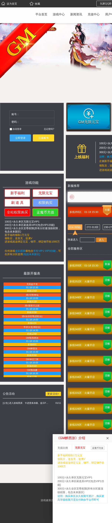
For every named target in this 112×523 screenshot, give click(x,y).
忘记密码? (49, 129)
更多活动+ (53, 393)
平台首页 (41, 14)
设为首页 (9, 4)
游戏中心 (59, 14)
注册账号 (43, 137)
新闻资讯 (76, 14)
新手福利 (17, 193)
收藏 (35, 4)
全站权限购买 (17, 212)
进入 (101, 239)
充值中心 (94, 14)
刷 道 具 (17, 203)
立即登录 (20, 137)
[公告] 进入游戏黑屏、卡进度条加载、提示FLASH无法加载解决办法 (26, 403)
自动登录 (16, 129)
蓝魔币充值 (45, 212)
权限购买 (45, 203)
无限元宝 (45, 193)
